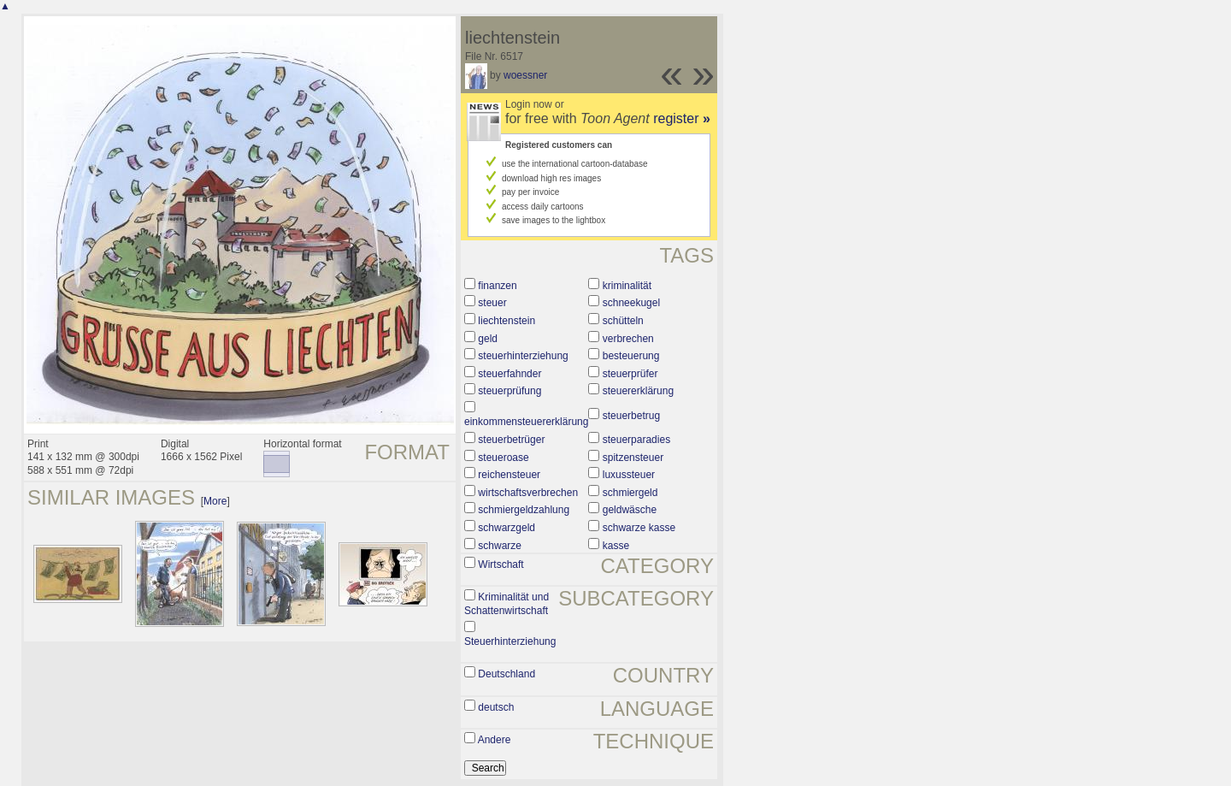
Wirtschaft (500, 564)
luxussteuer (629, 475)
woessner (525, 75)
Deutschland (506, 674)
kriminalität (627, 286)
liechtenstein (506, 321)
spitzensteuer (633, 458)
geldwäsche (630, 510)
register (681, 118)
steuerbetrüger (511, 440)
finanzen (497, 286)
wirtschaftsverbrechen (528, 493)
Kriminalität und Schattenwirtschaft (506, 604)
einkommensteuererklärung (526, 422)
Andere (494, 740)
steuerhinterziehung (523, 356)
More (215, 501)
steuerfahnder (509, 374)
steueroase (503, 458)
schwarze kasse (639, 528)
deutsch (496, 707)
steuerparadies (636, 440)
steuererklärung (638, 391)
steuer (492, 303)
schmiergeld (630, 493)
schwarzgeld (506, 528)
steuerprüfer (630, 374)
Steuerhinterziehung (510, 641)
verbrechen (628, 339)
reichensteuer (509, 475)
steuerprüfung (509, 391)
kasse (616, 546)
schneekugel (631, 303)
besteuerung (631, 356)
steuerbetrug (631, 416)
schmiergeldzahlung (523, 510)
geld (488, 339)
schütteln (623, 321)
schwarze (499, 546)
